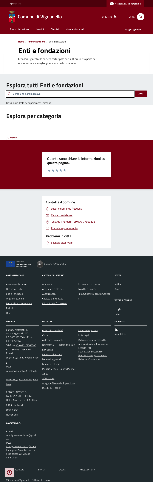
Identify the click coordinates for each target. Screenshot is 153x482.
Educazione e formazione (54, 303)
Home (21, 41)
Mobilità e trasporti (87, 289)
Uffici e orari (12, 410)
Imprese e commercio (89, 284)
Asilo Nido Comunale (52, 340)
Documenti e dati (14, 289)
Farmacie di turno (50, 364)
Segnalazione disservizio (90, 351)
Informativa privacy (88, 330)
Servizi (55, 29)
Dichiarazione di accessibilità (92, 340)
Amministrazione (19, 29)
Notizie (117, 284)
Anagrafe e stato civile (53, 289)
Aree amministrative (16, 284)
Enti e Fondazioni (14, 294)
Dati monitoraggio (15, 469)
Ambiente (47, 284)
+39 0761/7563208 (26, 345)
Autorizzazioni (49, 294)
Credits (62, 469)
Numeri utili (12, 414)
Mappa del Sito (87, 469)
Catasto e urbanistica (52, 298)
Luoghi (117, 309)
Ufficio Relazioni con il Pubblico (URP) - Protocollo (21, 402)
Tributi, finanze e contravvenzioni (94, 296)
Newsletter (120, 334)
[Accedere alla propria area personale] (125, 3)
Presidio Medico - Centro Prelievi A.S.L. (58, 371)
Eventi (117, 314)
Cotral (45, 335)
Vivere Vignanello (75, 29)
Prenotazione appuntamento (92, 355)
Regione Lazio (15, 3)
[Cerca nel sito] (139, 16)
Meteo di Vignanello (52, 359)
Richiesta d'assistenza (89, 359)
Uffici (8, 313)
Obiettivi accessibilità (52, 330)
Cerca (140, 93)
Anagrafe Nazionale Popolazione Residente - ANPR (58, 385)
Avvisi (117, 289)
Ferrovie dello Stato (52, 354)
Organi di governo (15, 298)
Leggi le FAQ (84, 348)
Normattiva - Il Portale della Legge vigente (58, 347)
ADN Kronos (48, 378)
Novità (40, 29)
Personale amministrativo (19, 303)
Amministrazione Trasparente (93, 344)
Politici (9, 308)
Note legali (83, 335)
